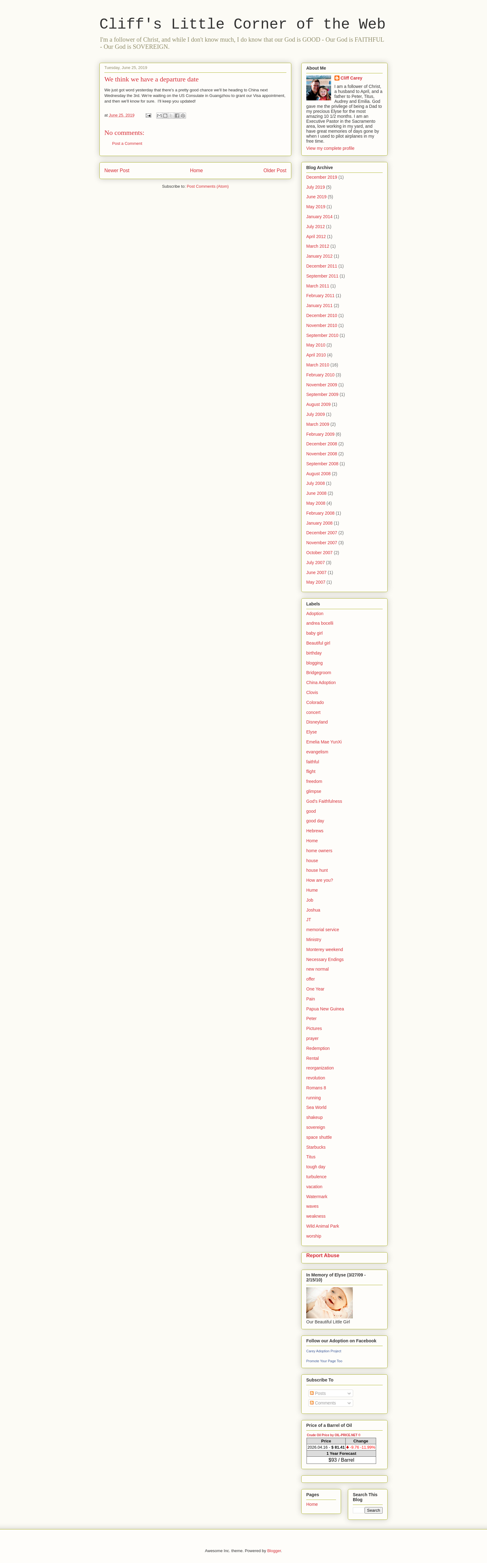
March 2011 (317, 285)
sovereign (315, 1127)
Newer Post (117, 170)
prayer (312, 1038)
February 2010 (320, 374)
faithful (312, 761)
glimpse (313, 791)
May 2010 (315, 344)
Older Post (274, 170)
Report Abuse (322, 1255)
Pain (310, 998)
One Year (315, 988)
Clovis (312, 692)
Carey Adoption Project (323, 1351)
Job (309, 900)
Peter (311, 1018)
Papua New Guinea (325, 1008)
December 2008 (321, 443)
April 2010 (316, 354)
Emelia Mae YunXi (324, 741)
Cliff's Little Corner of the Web (242, 24)
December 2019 (321, 177)
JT (308, 919)
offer (310, 979)
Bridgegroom (318, 672)
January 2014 (319, 216)
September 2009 (322, 394)
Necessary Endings (325, 959)
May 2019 (315, 206)
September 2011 (322, 276)
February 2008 (320, 513)
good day (315, 820)
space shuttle (319, 1137)
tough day (315, 1166)
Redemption (318, 1048)
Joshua (313, 910)
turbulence (316, 1176)
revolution (315, 1077)
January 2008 (319, 523)
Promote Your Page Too (324, 1361)
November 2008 (321, 453)
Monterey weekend (324, 949)
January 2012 (319, 256)
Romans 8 (316, 1087)
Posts (318, 1393)
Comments (323, 1402)
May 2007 (315, 582)
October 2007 (319, 552)
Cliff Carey (351, 78)
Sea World (316, 1107)
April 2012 (316, 236)
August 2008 (318, 473)
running (313, 1097)
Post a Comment (127, 143)
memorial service (322, 929)
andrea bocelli (319, 623)
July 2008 (315, 483)
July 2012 (315, 226)
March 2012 (317, 246)
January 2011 (319, 305)
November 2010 (321, 325)
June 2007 (316, 572)
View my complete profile (330, 148)
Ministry (313, 939)
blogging (314, 662)
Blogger (274, 1550)
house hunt (317, 870)
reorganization (320, 1067)
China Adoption (321, 682)
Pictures (314, 1028)
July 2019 (315, 187)
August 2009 (318, 404)
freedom (314, 781)
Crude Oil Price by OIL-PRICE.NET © (334, 1435)
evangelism (317, 751)
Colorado (315, 702)
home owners (319, 850)
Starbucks (315, 1147)
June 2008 (316, 493)
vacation (314, 1186)
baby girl (314, 633)
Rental (312, 1058)
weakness (315, 1216)
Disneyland (317, 721)
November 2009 (321, 384)
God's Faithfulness (324, 801)
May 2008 (315, 503)
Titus (311, 1156)
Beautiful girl (318, 643)
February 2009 (320, 434)
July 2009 (315, 414)
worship (313, 1236)
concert (313, 712)
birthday (314, 652)
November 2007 (321, 542)
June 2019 (316, 196)
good (311, 811)
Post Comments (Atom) (208, 186)
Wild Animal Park (322, 1226)
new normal (317, 969)
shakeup (314, 1117)
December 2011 (321, 266)
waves (312, 1206)
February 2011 (320, 295)
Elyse (311, 731)
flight (311, 771)
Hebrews (314, 830)
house (312, 860)
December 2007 (321, 532)
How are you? (319, 880)
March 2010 (317, 364)
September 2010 (322, 335)
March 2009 (317, 424)
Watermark (316, 1196)
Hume (312, 890)
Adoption (314, 613)
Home (196, 170)
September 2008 (322, 463)
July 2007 (315, 562)
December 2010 (321, 315)
